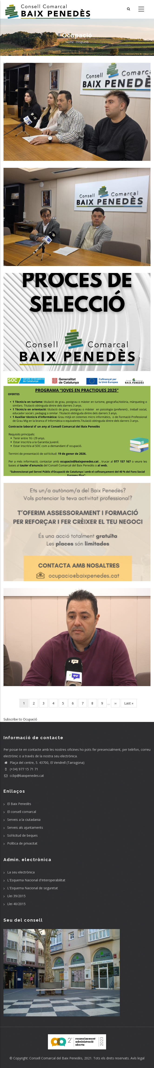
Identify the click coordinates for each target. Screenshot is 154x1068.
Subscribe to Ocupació (20, 719)
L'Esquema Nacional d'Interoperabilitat (36, 880)
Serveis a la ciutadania (23, 819)
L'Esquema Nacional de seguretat (32, 888)
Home (70, 42)
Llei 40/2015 (16, 904)
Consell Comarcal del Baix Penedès (55, 1058)
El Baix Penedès (19, 804)
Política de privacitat (22, 843)
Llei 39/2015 (16, 896)
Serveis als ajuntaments (25, 827)
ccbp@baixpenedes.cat (23, 775)
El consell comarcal (21, 811)
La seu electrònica (21, 872)
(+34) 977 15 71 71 (20, 769)
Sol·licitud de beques (22, 835)
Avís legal (137, 1058)
